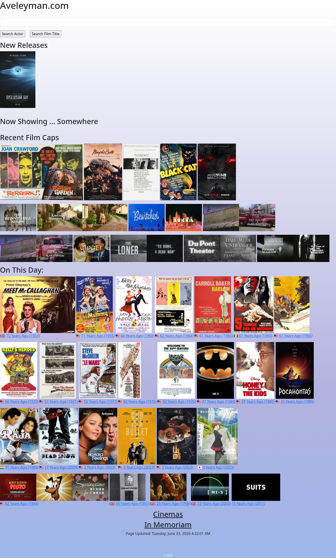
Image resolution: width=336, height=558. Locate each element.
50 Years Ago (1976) (140, 401)
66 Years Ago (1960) (137, 335)
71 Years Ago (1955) (98, 335)
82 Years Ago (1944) (21, 503)
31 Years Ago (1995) (297, 401)
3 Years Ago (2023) (99, 467)
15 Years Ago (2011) (248, 503)
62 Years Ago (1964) (177, 335)
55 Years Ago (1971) (61, 401)
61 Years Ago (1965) (216, 335)
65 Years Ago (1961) (132, 503)
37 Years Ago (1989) (218, 401)
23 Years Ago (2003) (214, 503)
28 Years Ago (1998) (173, 503)
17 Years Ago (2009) (61, 467)
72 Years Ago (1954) (23, 335)
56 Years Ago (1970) (21, 401)
